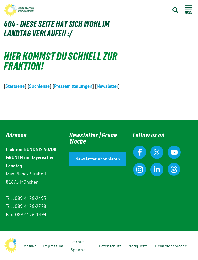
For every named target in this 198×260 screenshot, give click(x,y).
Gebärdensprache (171, 245)
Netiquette (138, 245)
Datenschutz (110, 245)
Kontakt (29, 245)
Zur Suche (175, 10)
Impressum (53, 245)
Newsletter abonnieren (98, 158)
